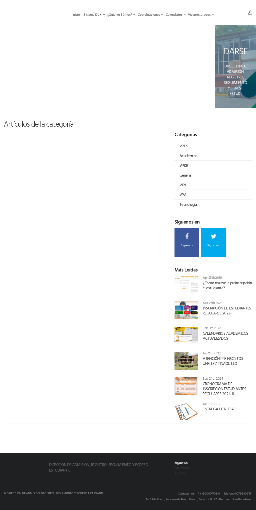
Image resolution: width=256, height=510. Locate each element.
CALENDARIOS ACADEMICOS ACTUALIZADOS (225, 335)
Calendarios (176, 14)
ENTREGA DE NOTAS (219, 409)
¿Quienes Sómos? (121, 14)
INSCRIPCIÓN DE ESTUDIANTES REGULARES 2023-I (227, 310)
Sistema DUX (94, 14)
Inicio (76, 14)
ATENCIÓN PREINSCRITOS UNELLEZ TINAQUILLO (223, 360)
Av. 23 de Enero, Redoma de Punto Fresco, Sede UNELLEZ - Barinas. (188, 499)
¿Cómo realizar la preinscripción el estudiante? (227, 285)
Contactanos (186, 493)
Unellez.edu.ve (242, 499)
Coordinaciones (150, 14)
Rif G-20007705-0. (209, 493)
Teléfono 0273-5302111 (237, 493)
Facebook (182, 468)
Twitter (180, 473)
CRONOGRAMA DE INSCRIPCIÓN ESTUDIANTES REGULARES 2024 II (224, 389)
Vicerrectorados (201, 14)
